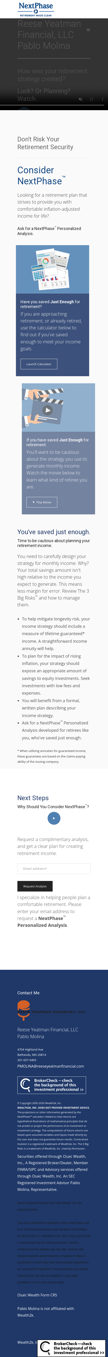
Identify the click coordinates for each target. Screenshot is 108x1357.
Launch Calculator (35, 364)
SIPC (33, 1169)
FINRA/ (23, 1169)
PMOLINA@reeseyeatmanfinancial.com (50, 1066)
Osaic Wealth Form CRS (37, 1295)
